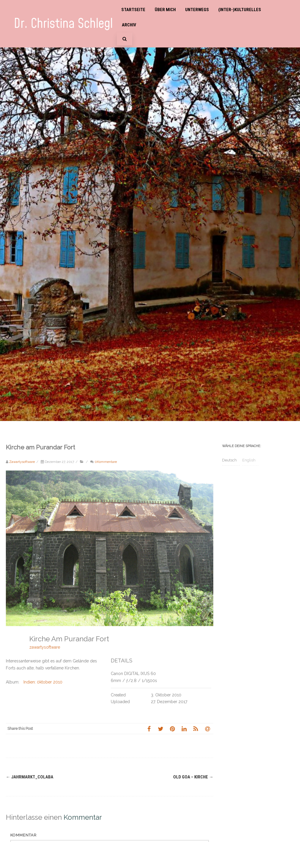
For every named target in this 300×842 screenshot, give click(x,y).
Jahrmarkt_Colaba (29, 777)
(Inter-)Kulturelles (239, 9)
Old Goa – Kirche (193, 777)
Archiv (129, 25)
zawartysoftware (44, 647)
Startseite (133, 9)
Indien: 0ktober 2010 (42, 682)
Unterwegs (197, 9)
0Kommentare (106, 462)
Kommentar (23, 835)
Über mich (165, 9)
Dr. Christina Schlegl (63, 24)
